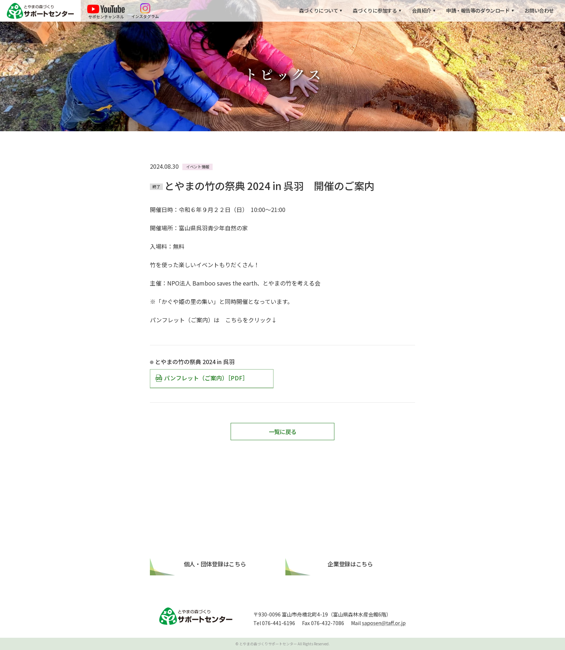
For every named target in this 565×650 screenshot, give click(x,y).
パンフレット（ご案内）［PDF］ (206, 377)
